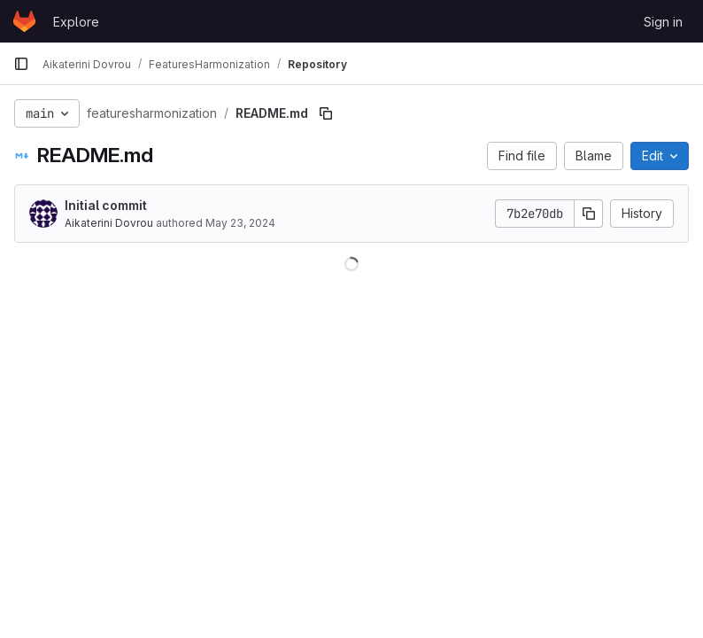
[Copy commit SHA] (589, 213)
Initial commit (106, 205)
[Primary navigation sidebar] (21, 64)
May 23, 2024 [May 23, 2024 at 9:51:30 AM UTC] (240, 223)
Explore (76, 21)
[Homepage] (24, 21)
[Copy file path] (326, 113)
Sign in (663, 21)
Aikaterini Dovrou (109, 223)
